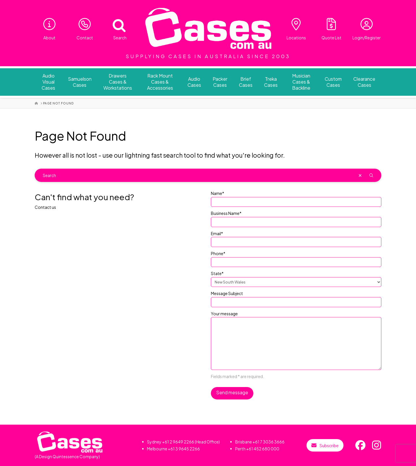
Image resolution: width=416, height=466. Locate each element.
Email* (296, 238)
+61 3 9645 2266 (184, 448)
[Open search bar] (115, 24)
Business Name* (296, 218)
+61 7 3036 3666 (268, 441)
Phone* (296, 258)
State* (296, 278)
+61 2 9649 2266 (178, 441)
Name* (296, 198)
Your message (296, 317)
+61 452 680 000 (262, 448)
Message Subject (296, 298)
